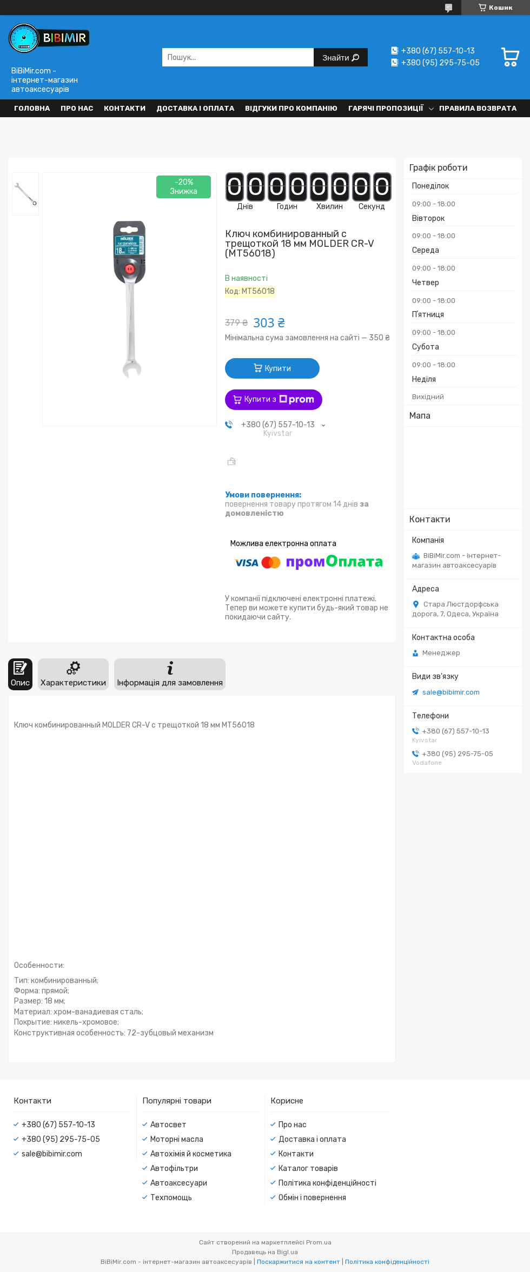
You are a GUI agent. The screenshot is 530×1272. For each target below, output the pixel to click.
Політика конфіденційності (327, 1183)
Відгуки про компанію (291, 108)
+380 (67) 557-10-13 (58, 1124)
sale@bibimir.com (451, 692)
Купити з (279, 400)
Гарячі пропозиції (385, 108)
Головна (32, 108)
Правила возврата (477, 108)
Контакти (124, 108)
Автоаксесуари (178, 1183)
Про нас (77, 108)
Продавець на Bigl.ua (265, 1252)
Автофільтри (174, 1168)
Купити (278, 368)
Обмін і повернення (312, 1197)
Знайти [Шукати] (336, 57)
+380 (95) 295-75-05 (61, 1139)
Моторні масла (176, 1139)
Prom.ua (319, 1242)
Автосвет (168, 1124)
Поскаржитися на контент (298, 1262)
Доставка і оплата (195, 108)
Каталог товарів (308, 1168)
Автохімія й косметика (190, 1154)
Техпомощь (171, 1197)
